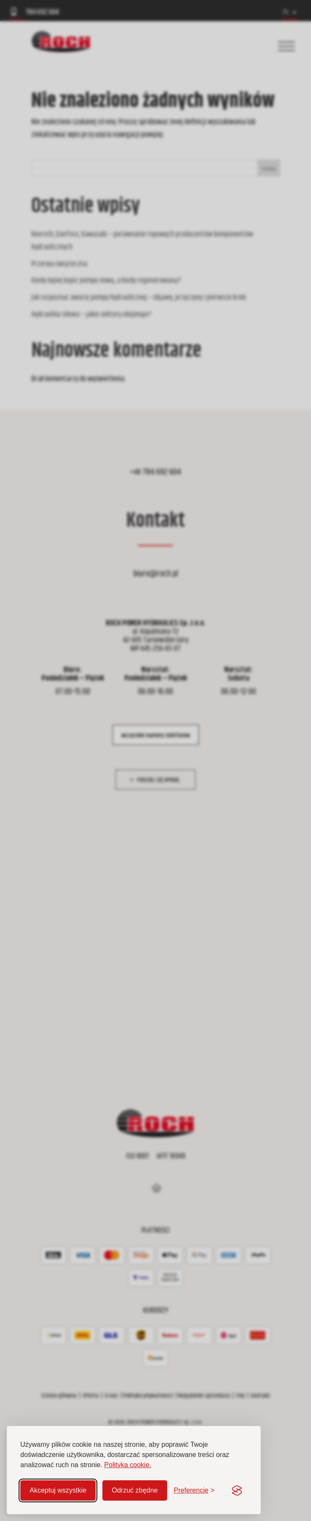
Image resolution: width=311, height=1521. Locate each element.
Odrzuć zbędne (135, 1490)
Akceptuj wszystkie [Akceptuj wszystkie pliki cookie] (58, 1490)
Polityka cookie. (127, 1464)
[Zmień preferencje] (194, 1490)
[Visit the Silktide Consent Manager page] (237, 1490)
